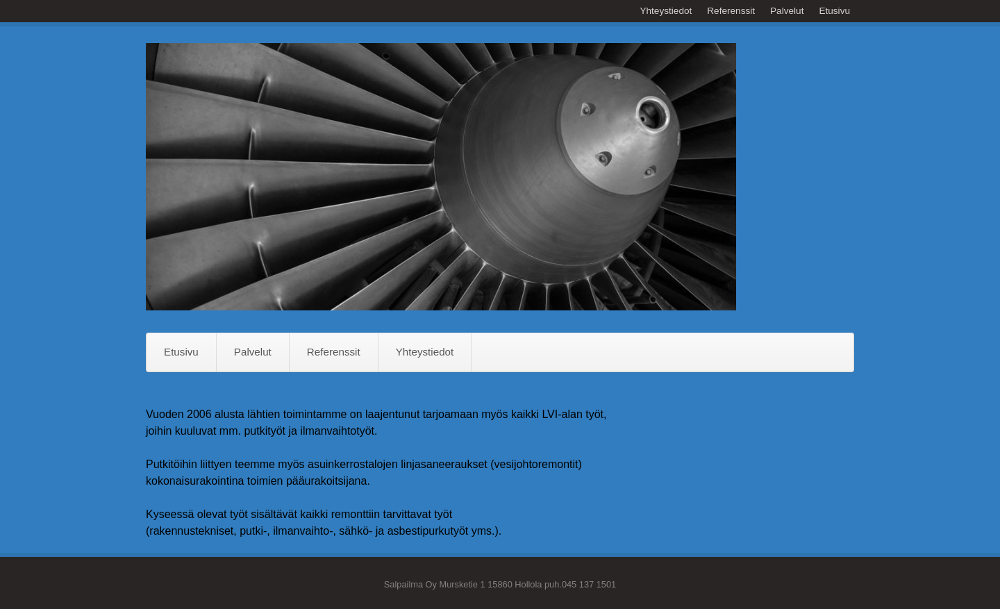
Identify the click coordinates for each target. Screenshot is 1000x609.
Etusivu (834, 11)
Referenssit (731, 11)
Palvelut (786, 11)
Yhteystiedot (666, 11)
